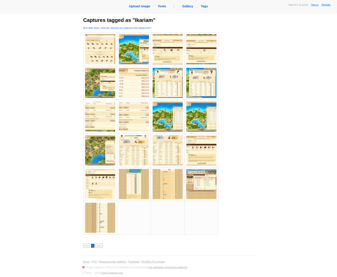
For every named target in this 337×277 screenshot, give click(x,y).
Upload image (139, 6)
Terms (86, 261)
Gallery (187, 6)
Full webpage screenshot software (167, 267)
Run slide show (91, 28)
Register (326, 4)
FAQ (94, 261)
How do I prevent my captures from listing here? (126, 28)
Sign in (315, 4)
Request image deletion (112, 261)
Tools (162, 6)
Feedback (133, 261)
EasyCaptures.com (112, 272)
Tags (204, 6)
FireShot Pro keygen (153, 261)
